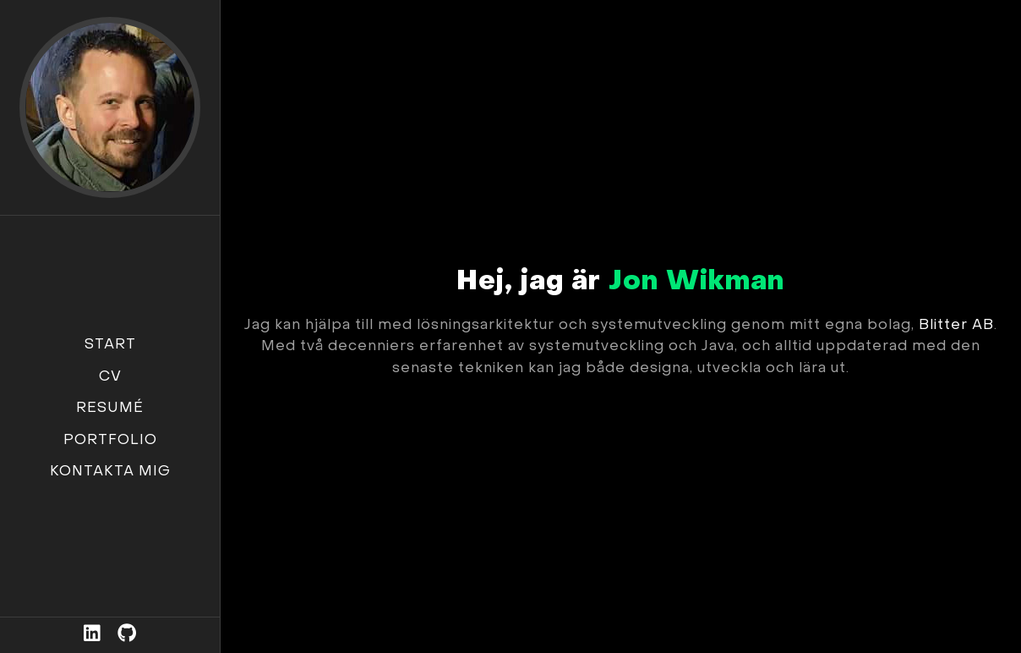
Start (110, 345)
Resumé (110, 408)
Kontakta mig (110, 472)
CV (110, 377)
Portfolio (110, 440)
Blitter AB (956, 325)
